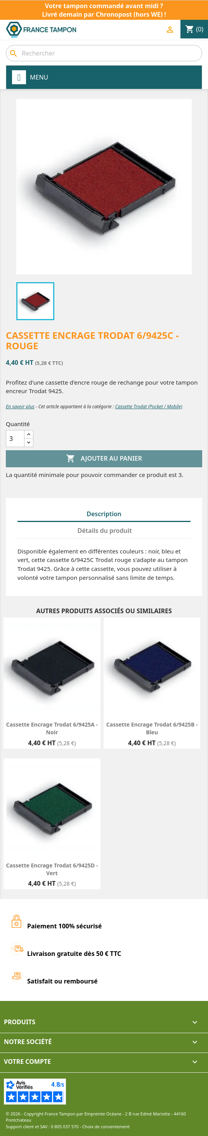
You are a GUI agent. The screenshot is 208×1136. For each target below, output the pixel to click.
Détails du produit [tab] (105, 530)
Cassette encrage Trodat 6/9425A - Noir (52, 728)
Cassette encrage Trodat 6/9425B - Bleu (152, 728)
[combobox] (104, 53)
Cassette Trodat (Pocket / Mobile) (148, 406)
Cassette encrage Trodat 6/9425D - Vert (52, 869)
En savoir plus (20, 406)
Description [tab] (104, 514)
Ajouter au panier (104, 459)
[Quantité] (15, 438)
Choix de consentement (106, 1126)
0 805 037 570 (65, 1126)
